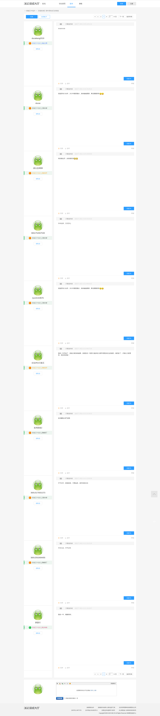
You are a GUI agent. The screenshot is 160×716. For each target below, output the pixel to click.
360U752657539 (38, 233)
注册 (131, 3)
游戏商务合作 (90, 707)
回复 (31, 17)
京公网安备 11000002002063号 (127, 710)
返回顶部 (154, 494)
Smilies (70, 683)
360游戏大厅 (34, 709)
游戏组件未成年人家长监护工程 (106, 707)
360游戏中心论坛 (35, 4)
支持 (61, 83)
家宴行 (38, 623)
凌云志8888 (38, 168)
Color (60, 683)
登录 (121, 3)
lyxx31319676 (38, 298)
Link (62, 683)
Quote (65, 683)
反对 (68, 83)
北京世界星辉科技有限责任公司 (127, 707)
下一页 (122, 16)
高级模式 (113, 683)
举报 (132, 83)
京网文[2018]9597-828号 (108, 710)
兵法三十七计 (30, 11)
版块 (71, 3)
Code (67, 683)
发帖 (80, 3)
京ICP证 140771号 (76, 710)
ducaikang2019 (38, 38)
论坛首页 (62, 3)
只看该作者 (69, 24)
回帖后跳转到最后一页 (71, 698)
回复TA (129, 78)
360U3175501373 (38, 493)
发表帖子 (44, 17)
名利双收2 (38, 428)
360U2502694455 (38, 558)
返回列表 (129, 16)
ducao (37, 103)
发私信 (38, 49)
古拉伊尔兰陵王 (38, 363)
